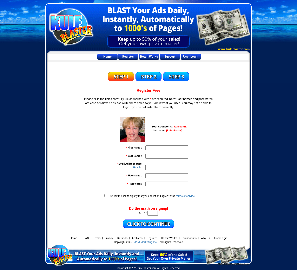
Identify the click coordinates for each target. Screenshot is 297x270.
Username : (134, 175)
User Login (190, 56)
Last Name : (134, 156)
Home (107, 56)
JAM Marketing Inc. (145, 242)
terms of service (185, 196)
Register (128, 56)
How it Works (149, 56)
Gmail (136, 167)
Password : (134, 183)
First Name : (134, 147)
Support (169, 56)
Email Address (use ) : (129, 165)
